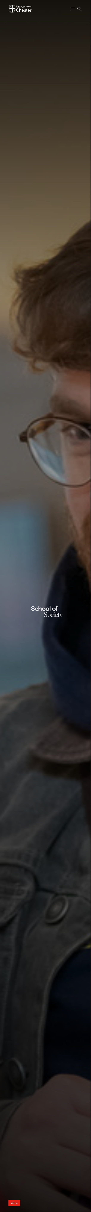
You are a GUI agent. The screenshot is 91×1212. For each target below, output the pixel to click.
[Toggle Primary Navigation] (73, 9)
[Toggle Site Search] (80, 9)
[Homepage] (20, 9)
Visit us (14, 1202)
